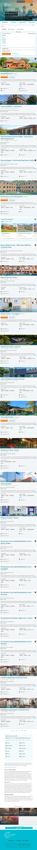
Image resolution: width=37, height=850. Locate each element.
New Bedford (4, 39)
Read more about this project (24, 844)
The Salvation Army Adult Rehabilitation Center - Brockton (16, 643)
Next (25, 730)
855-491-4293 (4, 682)
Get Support (18, 840)
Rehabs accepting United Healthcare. (10, 767)
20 (22, 730)
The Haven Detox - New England (10, 314)
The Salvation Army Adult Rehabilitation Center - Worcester (16, 593)
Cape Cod (3, 38)
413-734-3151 (4, 143)
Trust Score (15, 778)
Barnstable (4, 40)
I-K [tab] (16, 740)
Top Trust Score (12, 29)
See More (34, 118)
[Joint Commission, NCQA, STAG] (8, 261)
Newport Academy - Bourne (9, 518)
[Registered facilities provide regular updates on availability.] (8, 213)
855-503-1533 (4, 77)
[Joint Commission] (8, 211)
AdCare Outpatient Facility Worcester (13, 379)
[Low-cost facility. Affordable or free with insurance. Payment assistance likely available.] (9, 108)
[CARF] (8, 584)
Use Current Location (12, 14)
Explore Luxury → (19, 827)
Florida (10, 221)
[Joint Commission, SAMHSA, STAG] (8, 176)
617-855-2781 (4, 165)
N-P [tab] (21, 740)
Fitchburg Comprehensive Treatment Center (15, 710)
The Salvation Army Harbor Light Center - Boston (16, 618)
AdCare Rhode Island (7, 417)
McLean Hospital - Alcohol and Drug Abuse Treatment (18, 160)
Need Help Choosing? (15, 53)
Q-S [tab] (23, 740)
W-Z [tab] (28, 740)
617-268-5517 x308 (5, 111)
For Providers (25, 840)
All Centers (4, 29)
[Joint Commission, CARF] (8, 88)
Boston (3, 37)
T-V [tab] (26, 740)
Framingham (4, 43)
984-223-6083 (4, 383)
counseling (22, 765)
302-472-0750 (4, 548)
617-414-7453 (4, 252)
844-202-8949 (4, 317)
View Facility (12, 77)
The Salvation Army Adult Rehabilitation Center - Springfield (16, 568)
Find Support (29, 1)
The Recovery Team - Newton (10, 450)
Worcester (23, 756)
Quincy (8, 753)
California (6, 221)
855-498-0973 (4, 282)
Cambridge (4, 42)
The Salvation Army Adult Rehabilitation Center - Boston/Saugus (16, 542)
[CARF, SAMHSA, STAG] (8, 154)
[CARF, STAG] (8, 120)
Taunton (8, 756)
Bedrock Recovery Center (9, 277)
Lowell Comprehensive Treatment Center (14, 677)
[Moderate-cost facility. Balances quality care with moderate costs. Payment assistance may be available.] (10, 315)
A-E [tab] (12, 740)
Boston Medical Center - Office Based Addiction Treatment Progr (16, 246)
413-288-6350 (4, 200)
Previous (12, 730)
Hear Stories (21, 1)
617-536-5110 (4, 623)
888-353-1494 (4, 522)
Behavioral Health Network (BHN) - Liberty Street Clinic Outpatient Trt (17, 138)
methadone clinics (10, 765)
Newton (22, 751)
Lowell (3, 44)
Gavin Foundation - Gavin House (11, 106)
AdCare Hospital (6, 484)
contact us (24, 799)
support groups (16, 765)
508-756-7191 (4, 599)
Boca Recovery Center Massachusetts (12, 196)
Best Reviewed (20, 29)
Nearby (3, 221)
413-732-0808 (4, 573)
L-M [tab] (19, 740)
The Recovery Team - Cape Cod (10, 347)
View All (4, 45)
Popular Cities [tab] (8, 740)
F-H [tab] (14, 740)
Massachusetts (12, 738)
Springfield (23, 753)
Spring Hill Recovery (7, 73)
